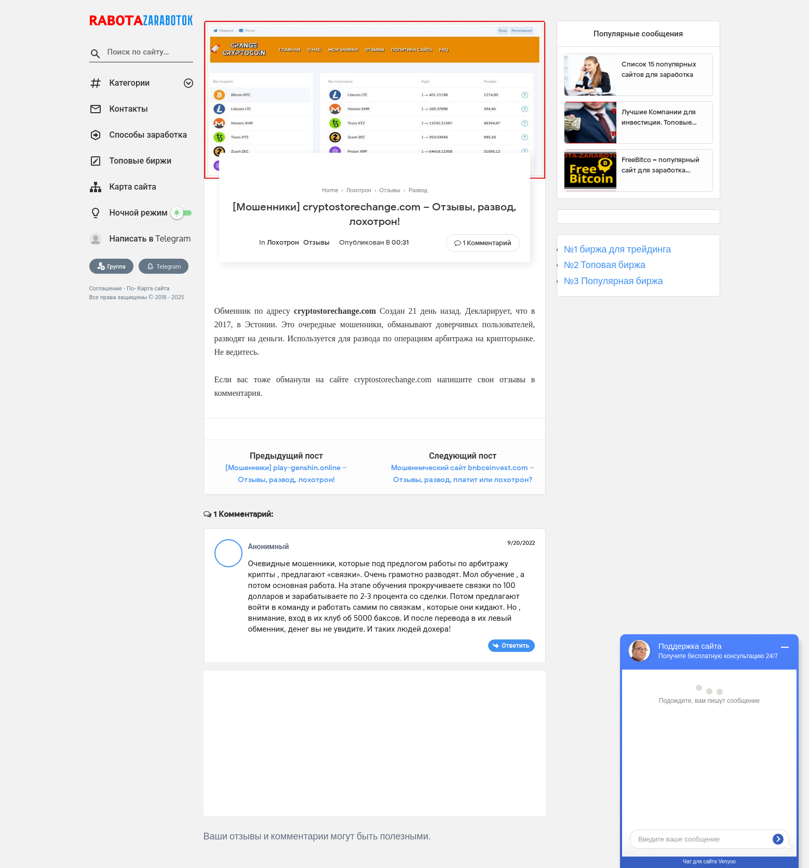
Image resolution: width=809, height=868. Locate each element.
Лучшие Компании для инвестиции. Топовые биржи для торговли (659, 117)
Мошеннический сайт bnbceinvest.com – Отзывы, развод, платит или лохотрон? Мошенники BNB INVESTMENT (462, 480)
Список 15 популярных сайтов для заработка (659, 69)
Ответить (515, 645)
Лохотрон (283, 242)
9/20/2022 (521, 542)
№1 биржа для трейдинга (617, 249)
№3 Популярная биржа (613, 281)
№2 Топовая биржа (604, 265)
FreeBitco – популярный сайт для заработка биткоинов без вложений (663, 165)
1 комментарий (487, 242)
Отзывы (316, 242)
